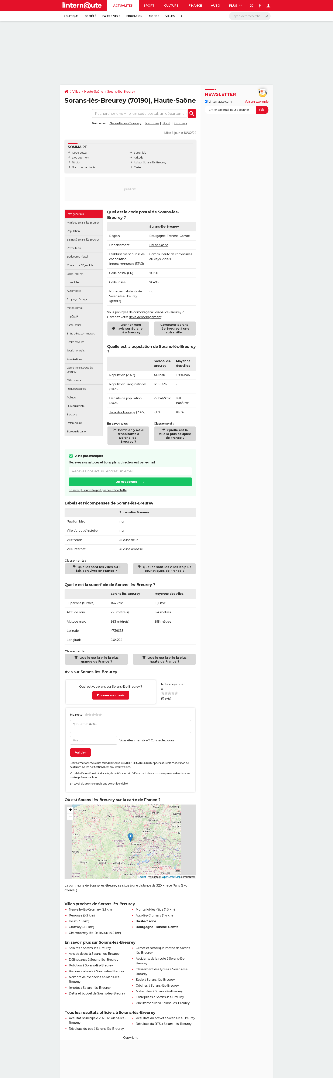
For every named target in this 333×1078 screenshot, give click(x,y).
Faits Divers (111, 16)
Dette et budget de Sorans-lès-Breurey (97, 993)
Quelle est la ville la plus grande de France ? (99, 659)
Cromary (180, 123)
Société (90, 16)
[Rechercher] (250, 16)
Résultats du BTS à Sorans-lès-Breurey (164, 1024)
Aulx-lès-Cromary (148, 915)
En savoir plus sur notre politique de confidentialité (98, 490)
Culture (171, 5)
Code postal (79, 152)
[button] (130, 837)
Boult (167, 123)
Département (80, 157)
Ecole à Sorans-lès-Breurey (155, 980)
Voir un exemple (257, 101)
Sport (149, 5)
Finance (195, 5)
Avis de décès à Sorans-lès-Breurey (94, 954)
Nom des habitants (83, 167)
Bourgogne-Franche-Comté (169, 236)
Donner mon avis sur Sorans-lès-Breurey (131, 328)
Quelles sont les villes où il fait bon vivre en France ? (98, 569)
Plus (235, 5)
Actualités (123, 5)
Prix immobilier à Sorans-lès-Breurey (162, 1003)
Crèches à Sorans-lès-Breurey (157, 985)
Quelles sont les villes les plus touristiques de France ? (166, 569)
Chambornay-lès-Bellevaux (88, 933)
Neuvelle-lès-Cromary (125, 123)
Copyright (130, 1038)
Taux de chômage (122, 412)
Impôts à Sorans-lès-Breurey (90, 988)
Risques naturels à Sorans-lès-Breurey (96, 971)
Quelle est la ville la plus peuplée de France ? (175, 434)
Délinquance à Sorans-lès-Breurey (93, 960)
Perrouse (152, 123)
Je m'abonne (126, 482)
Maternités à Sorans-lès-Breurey (159, 991)
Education (134, 16)
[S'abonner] (236, 110)
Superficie (140, 152)
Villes (169, 16)
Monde (154, 16)
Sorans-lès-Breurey (121, 91)
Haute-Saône (93, 91)
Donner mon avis (110, 695)
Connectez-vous (163, 740)
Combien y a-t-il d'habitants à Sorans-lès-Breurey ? (130, 435)
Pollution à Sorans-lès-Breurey (91, 965)
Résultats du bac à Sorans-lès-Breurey (96, 1029)
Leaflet (142, 876)
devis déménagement (145, 317)
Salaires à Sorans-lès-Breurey (90, 948)
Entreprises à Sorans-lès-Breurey (160, 997)
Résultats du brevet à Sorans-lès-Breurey (165, 1018)
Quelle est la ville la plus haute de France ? (166, 659)
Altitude (138, 157)
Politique (70, 16)
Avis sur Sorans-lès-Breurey (150, 162)
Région (76, 162)
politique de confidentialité (112, 783)
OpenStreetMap (171, 876)
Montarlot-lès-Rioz (149, 909)
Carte (137, 167)
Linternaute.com (218, 101)
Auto (215, 5)
